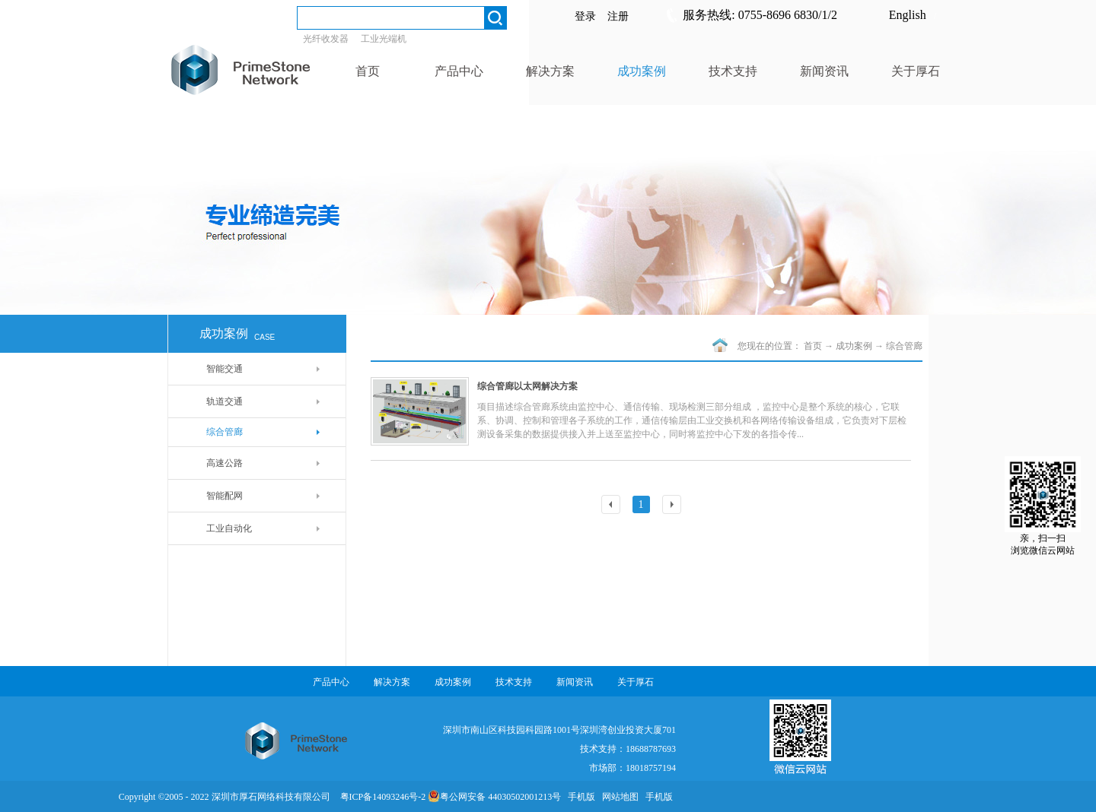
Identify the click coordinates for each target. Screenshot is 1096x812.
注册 (618, 16)
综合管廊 (904, 346)
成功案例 (854, 346)
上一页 (612, 506)
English (907, 14)
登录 (585, 16)
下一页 (673, 506)
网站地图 (618, 796)
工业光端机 (383, 38)
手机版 (579, 796)
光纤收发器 (326, 38)
